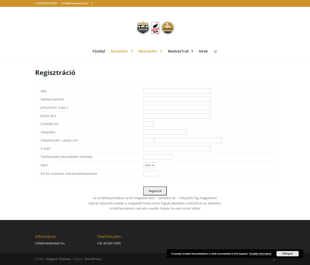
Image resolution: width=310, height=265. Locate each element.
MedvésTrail (178, 52)
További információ (260, 253)
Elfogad (287, 253)
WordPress (93, 259)
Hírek (203, 52)
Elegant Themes (58, 259)
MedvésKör (148, 52)
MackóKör (119, 52)
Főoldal (99, 52)
